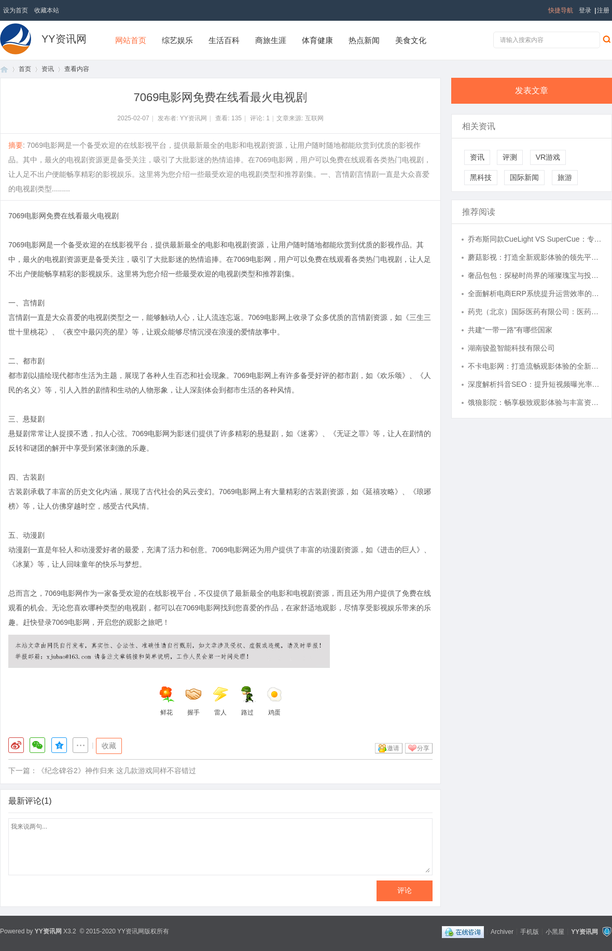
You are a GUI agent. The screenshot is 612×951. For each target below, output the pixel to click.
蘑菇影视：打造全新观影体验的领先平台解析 (535, 257)
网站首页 (130, 40)
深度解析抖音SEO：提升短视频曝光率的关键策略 (535, 384)
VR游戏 (548, 157)
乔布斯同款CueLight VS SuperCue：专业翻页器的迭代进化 (535, 239)
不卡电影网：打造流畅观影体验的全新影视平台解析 (535, 366)
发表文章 (531, 90)
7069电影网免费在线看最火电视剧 (63, 216)
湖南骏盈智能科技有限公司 (511, 348)
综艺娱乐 (177, 40)
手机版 (529, 931)
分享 (423, 748)
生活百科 (224, 40)
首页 (4, 69)
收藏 (109, 746)
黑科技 (481, 177)
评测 (510, 157)
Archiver (502, 931)
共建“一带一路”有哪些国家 (510, 330)
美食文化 (410, 40)
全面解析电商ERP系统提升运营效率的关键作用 (535, 293)
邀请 (393, 748)
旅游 (565, 177)
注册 (603, 10)
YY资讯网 (64, 39)
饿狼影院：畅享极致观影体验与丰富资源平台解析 (535, 402)
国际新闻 (524, 177)
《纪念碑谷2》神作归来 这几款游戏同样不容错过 (116, 770)
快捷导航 (560, 10)
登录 (585, 10)
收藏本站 (46, 10)
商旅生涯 (270, 40)
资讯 (47, 69)
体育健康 (317, 40)
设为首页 (15, 10)
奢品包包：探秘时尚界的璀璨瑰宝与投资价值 (535, 275)
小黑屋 (555, 931)
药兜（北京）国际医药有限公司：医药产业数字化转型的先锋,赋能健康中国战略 (535, 311)
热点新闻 (364, 40)
